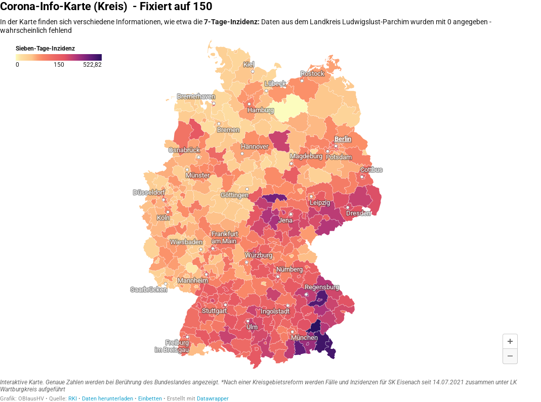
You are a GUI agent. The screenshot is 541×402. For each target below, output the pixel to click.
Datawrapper (213, 398)
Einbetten (150, 398)
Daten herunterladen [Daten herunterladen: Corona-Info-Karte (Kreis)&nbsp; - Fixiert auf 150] (107, 398)
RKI (72, 398)
